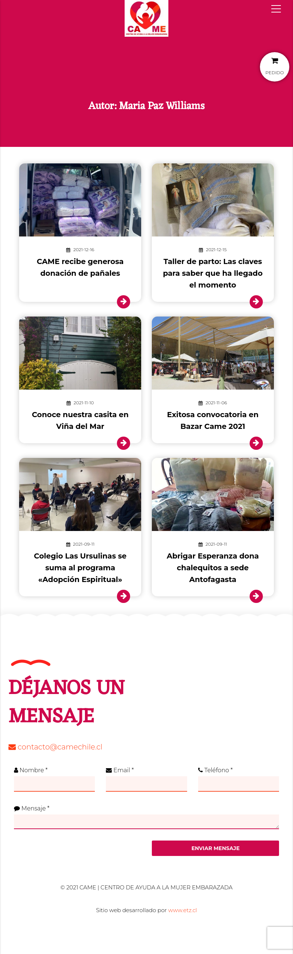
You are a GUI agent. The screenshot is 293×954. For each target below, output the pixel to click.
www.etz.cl (182, 910)
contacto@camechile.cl (55, 746)
